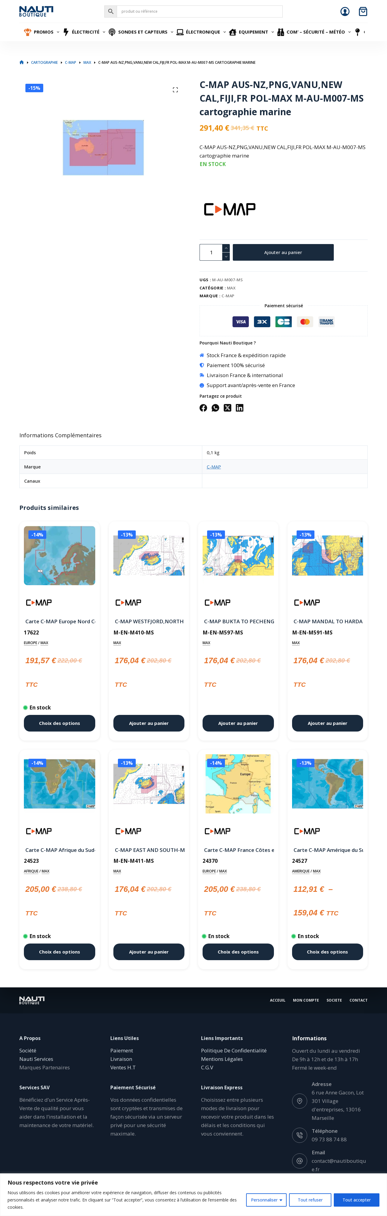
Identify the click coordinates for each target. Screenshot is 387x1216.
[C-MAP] (210, 209)
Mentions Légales (222, 1058)
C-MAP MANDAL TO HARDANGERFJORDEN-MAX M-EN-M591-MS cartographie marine (328, 621)
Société (27, 1050)
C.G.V (207, 1067)
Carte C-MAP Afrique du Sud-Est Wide (59, 849)
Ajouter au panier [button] (149, 723)
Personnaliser (264, 1200)
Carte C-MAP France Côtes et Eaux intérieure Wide (238, 849)
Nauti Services (36, 1058)
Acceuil (277, 1000)
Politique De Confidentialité (234, 1050)
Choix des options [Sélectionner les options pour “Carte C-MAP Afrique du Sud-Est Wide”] (59, 952)
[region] (193, 1194)
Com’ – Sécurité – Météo (315, 32)
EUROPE (30, 642)
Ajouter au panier (283, 252)
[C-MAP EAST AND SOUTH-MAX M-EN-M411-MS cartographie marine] (149, 785)
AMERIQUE (301, 871)
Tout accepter (357, 1200)
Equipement (252, 32)
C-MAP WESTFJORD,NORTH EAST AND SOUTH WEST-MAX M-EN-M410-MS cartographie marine (149, 621)
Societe (334, 1000)
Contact (359, 1000)
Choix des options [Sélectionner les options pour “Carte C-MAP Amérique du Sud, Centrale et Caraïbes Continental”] (327, 952)
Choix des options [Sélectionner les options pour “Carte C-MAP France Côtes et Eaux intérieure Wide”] (238, 952)
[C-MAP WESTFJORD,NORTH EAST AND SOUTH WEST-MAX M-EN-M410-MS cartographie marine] (149, 557)
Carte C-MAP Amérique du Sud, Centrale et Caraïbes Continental (328, 849)
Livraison (121, 1058)
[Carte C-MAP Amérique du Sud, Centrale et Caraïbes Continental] (327, 785)
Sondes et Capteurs (141, 32)
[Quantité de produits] (215, 252)
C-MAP (228, 295)
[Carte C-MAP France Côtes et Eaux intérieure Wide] (238, 785)
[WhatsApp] (215, 408)
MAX (231, 288)
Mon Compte (306, 1000)
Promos (42, 32)
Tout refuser (310, 1200)
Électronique (202, 32)
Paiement (121, 1050)
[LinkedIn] (239, 408)
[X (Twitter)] (227, 408)
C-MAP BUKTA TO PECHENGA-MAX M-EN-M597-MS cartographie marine (238, 621)
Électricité (84, 32)
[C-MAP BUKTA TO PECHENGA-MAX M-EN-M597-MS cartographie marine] (238, 557)
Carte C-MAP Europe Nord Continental (59, 621)
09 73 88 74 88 (329, 1139)
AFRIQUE (31, 871)
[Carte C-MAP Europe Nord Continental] (59, 557)
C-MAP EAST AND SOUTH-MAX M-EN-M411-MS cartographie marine (149, 849)
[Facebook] (203, 408)
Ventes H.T (123, 1067)
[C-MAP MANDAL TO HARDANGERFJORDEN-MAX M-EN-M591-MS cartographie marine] (327, 557)
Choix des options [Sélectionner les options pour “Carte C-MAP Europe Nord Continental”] (59, 723)
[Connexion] (345, 11)
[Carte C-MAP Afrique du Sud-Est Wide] (59, 785)
